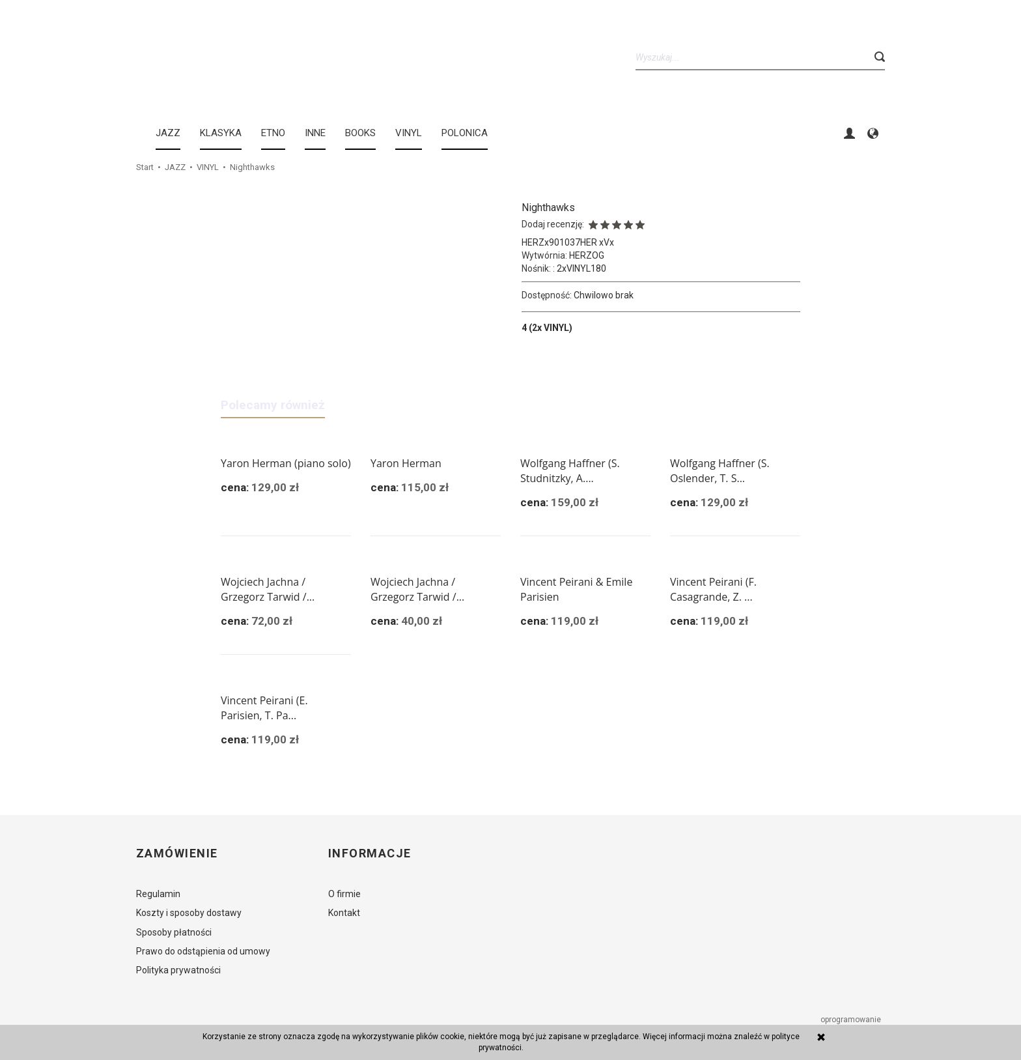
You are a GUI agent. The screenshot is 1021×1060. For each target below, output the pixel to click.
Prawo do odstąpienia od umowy (203, 951)
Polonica (464, 133)
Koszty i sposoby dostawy (189, 913)
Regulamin (158, 894)
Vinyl (408, 133)
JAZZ (168, 133)
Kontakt (344, 913)
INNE (315, 133)
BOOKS (360, 133)
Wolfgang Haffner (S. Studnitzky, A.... (570, 470)
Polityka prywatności (178, 970)
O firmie (344, 894)
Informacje (369, 853)
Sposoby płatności (174, 932)
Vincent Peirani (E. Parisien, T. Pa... (264, 708)
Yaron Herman (406, 463)
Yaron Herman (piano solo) (286, 463)
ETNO (273, 133)
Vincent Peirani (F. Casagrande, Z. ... (713, 589)
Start (145, 167)
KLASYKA (221, 133)
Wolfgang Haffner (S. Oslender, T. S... (720, 470)
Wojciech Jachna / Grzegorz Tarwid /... (268, 589)
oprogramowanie (851, 1019)
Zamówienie (176, 853)
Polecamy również (273, 404)
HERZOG (586, 255)
